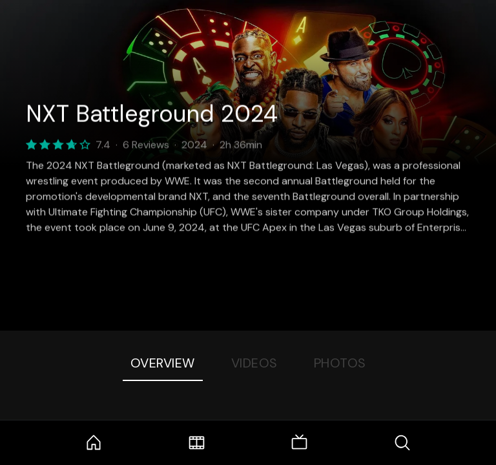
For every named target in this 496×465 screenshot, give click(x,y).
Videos (254, 363)
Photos (340, 363)
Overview (162, 363)
